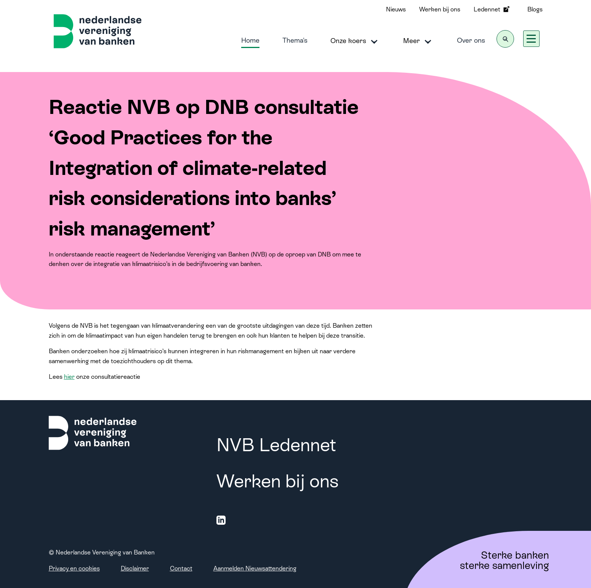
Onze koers (355, 41)
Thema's (295, 40)
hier (69, 376)
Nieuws (396, 9)
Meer (418, 41)
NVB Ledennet (276, 444)
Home (250, 40)
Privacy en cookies (74, 568)
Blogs (535, 9)
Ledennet (492, 9)
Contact (181, 568)
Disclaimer (135, 568)
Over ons (471, 40)
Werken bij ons (439, 9)
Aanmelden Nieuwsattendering (254, 568)
